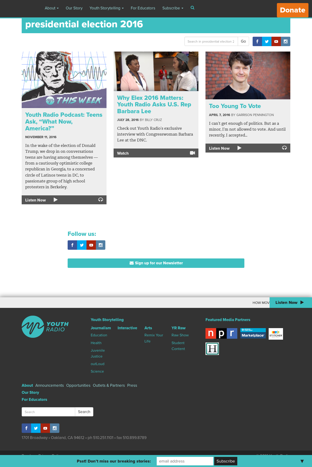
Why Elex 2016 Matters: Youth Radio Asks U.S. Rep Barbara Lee (154, 104)
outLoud (97, 364)
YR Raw (178, 328)
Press (132, 385)
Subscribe (172, 8)
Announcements (49, 385)
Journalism (101, 328)
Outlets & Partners (109, 385)
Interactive (127, 328)
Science (97, 371)
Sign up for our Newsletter (156, 263)
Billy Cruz (153, 120)
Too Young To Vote (235, 106)
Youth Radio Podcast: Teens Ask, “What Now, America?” (64, 121)
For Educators (143, 8)
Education (99, 335)
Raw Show (180, 335)
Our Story (74, 8)
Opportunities (78, 385)
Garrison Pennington (255, 115)
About (52, 8)
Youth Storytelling (107, 8)
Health (96, 343)
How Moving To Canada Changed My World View (228, 303)
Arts (148, 328)
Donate (292, 10)
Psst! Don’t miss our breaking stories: (114, 461)
